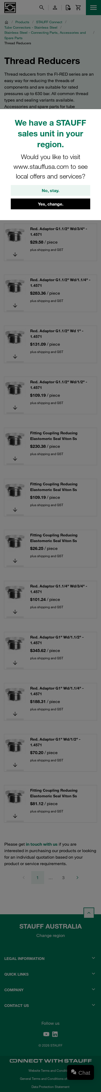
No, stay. (50, 190)
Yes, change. (50, 204)
